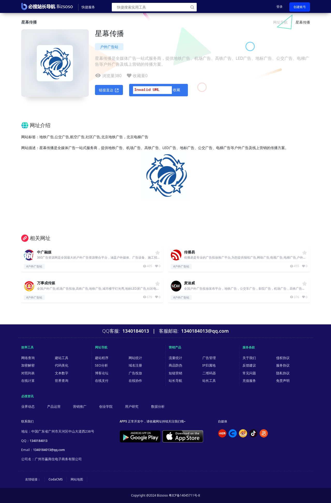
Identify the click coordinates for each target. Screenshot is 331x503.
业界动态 (28, 406)
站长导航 (175, 380)
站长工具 (209, 380)
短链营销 (175, 373)
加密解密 (28, 365)
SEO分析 (101, 365)
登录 (279, 6)
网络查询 (28, 357)
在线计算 (28, 380)
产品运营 (54, 406)
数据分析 (158, 406)
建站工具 (61, 357)
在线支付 (101, 380)
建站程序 (101, 357)
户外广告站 (109, 46)
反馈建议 (249, 365)
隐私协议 (283, 373)
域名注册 (135, 365)
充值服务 (249, 380)
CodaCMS (56, 479)
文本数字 (61, 373)
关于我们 (249, 357)
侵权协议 (283, 357)
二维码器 (209, 373)
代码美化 (61, 365)
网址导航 (280, 22)
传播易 (189, 252)
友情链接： (33, 479)
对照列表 (28, 373)
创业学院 (106, 406)
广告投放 (135, 373)
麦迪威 (189, 283)
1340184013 (39, 441)
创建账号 (299, 7)
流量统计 (175, 357)
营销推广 (79, 406)
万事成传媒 (46, 283)
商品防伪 (175, 365)
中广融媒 (44, 252)
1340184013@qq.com (49, 450)
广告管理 (209, 357)
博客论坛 (101, 373)
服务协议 (283, 365)
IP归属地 (209, 365)
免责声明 (283, 380)
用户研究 (131, 406)
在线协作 (135, 380)
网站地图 (77, 479)
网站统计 (135, 357)
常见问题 (249, 373)
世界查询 (61, 380)
